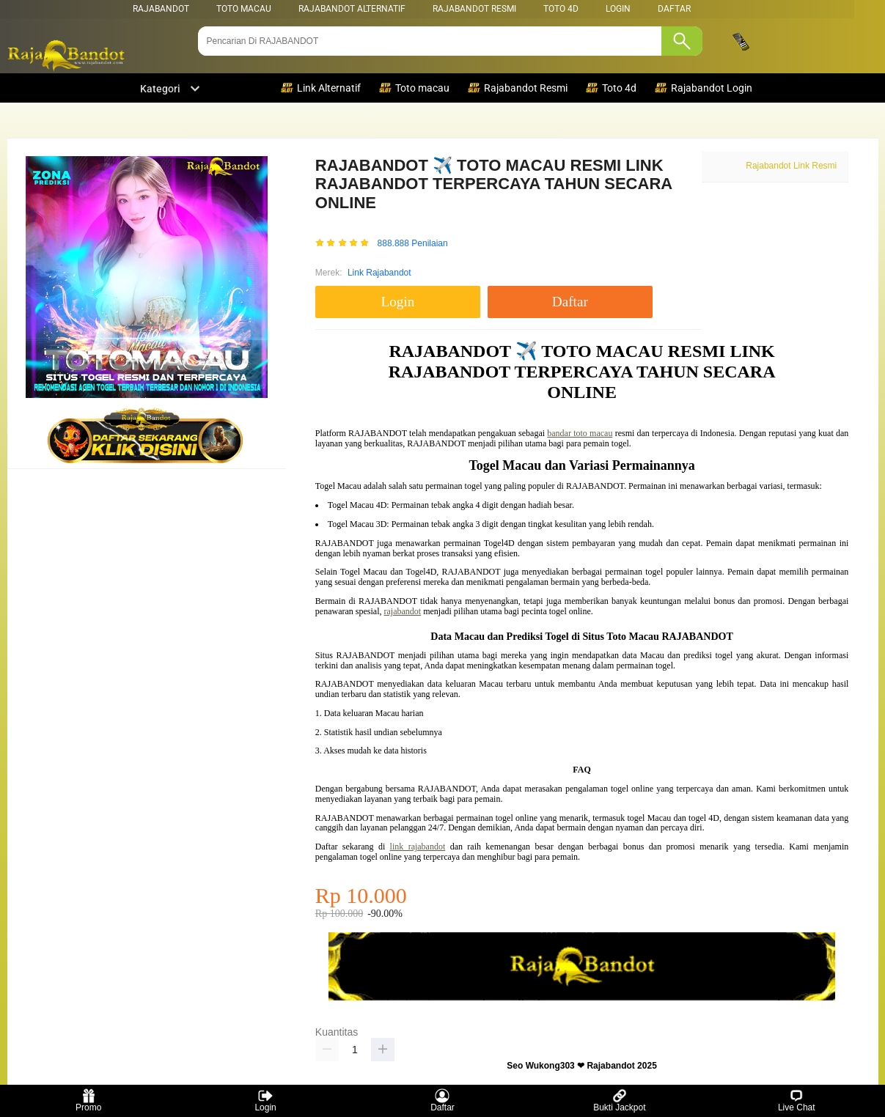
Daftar (442, 1100)
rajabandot (403, 611)
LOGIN (618, 9)
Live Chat (796, 1100)
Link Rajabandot (379, 273)
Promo (88, 1100)
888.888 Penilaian (413, 243)
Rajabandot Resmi (474, 9)
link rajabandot (418, 846)
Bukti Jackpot (619, 1100)
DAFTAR (674, 9)
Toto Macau (243, 9)
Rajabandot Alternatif (351, 9)
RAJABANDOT (161, 9)
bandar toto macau (579, 433)
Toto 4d (561, 9)
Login (265, 1100)
